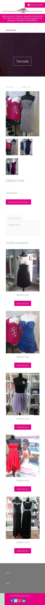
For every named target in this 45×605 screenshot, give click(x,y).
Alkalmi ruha (25, 87)
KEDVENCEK (35, 5)
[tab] (14, 218)
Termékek (9, 87)
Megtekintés (23, 303)
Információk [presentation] (14, 217)
